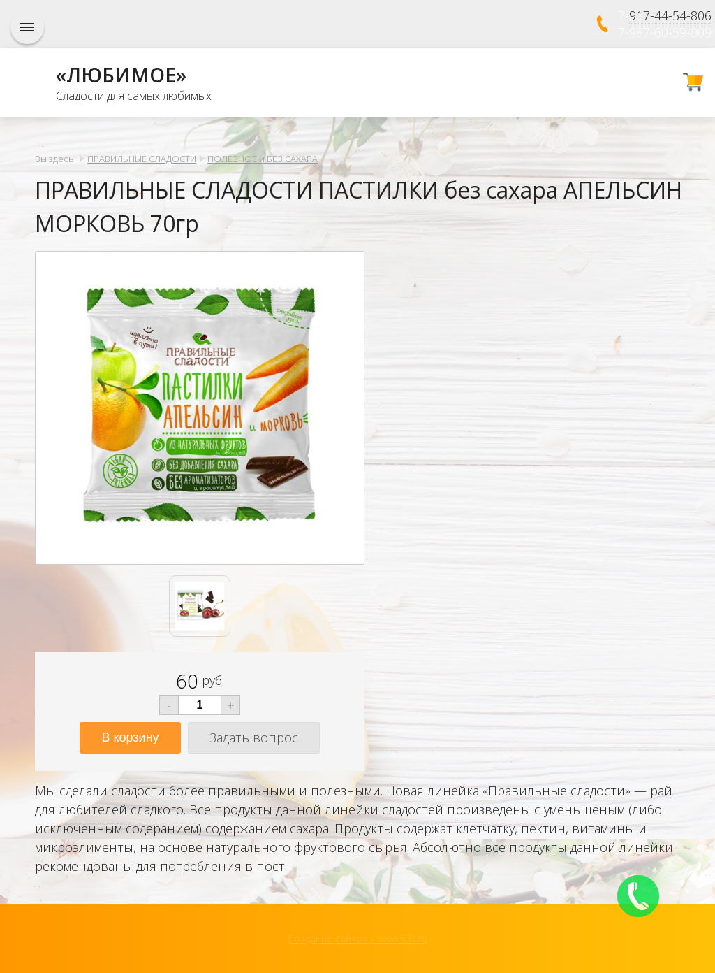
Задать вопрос (253, 737)
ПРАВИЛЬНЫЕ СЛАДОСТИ (141, 158)
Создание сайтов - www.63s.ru (357, 938)
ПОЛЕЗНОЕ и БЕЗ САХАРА (262, 158)
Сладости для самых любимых (134, 95)
